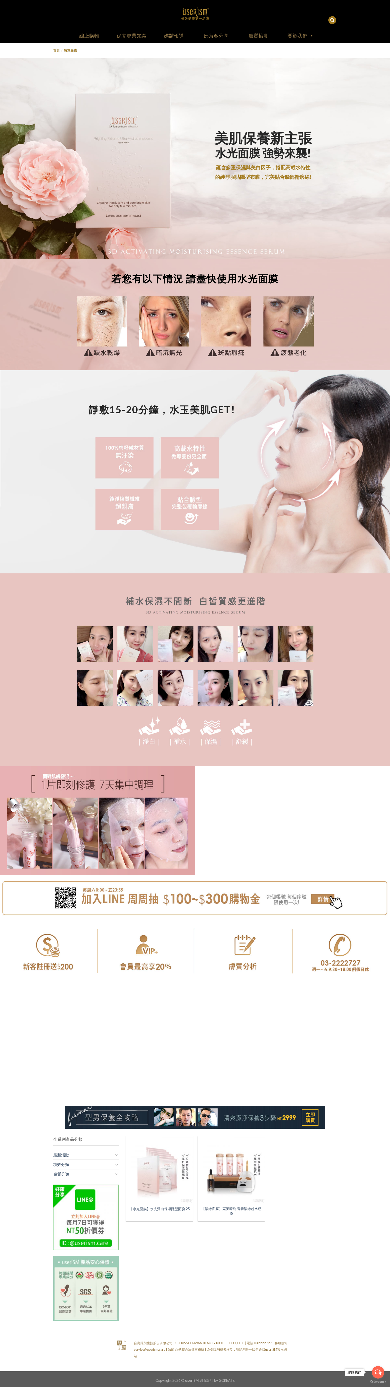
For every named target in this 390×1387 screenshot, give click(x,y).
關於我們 (301, 36)
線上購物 (89, 36)
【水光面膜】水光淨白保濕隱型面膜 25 (159, 1209)
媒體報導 (174, 36)
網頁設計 (206, 1380)
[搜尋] (332, 20)
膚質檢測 (258, 36)
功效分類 (61, 1164)
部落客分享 (216, 36)
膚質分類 (61, 1174)
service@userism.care (149, 1349)
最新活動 (61, 1155)
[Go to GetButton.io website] (378, 1382)
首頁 (56, 50)
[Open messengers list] (378, 1372)
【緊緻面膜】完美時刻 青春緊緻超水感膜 (231, 1210)
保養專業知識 (131, 36)
